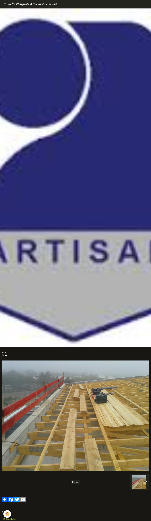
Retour (75, 482)
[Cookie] (7, 514)
